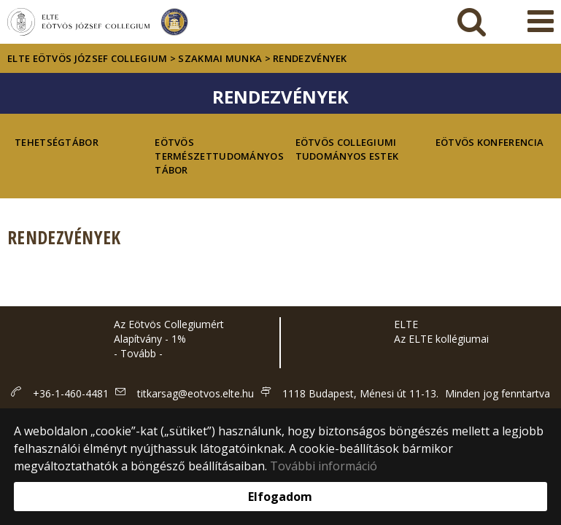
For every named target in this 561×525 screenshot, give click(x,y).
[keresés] (471, 22)
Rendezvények (310, 58)
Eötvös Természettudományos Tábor (210, 156)
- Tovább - (138, 353)
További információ (323, 466)
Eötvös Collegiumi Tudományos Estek (347, 149)
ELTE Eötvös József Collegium (87, 58)
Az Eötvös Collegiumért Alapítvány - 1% (169, 331)
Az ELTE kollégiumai (441, 339)
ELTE (406, 324)
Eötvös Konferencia (489, 142)
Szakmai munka (220, 58)
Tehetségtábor (56, 142)
